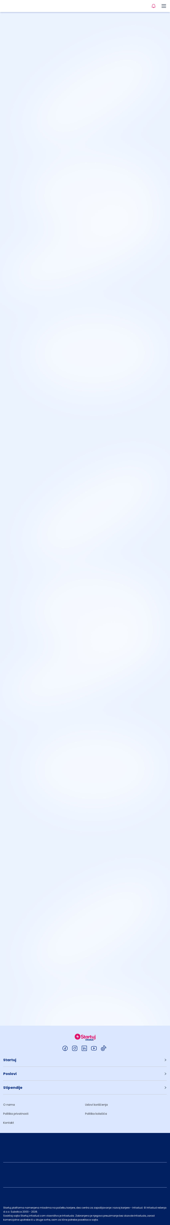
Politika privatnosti (15, 1114)
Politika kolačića (96, 1114)
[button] (85, 1060)
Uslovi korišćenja (96, 1105)
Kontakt (8, 1123)
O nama (9, 1105)
